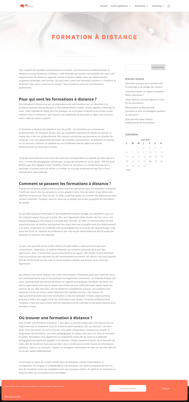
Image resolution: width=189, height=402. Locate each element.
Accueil (103, 6)
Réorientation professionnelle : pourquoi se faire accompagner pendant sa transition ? (145, 111)
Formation (140, 6)
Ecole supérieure (119, 6)
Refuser (166, 388)
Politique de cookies (12, 396)
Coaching (156, 6)
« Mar (128, 169)
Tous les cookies (127, 388)
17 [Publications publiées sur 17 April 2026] (150, 156)
